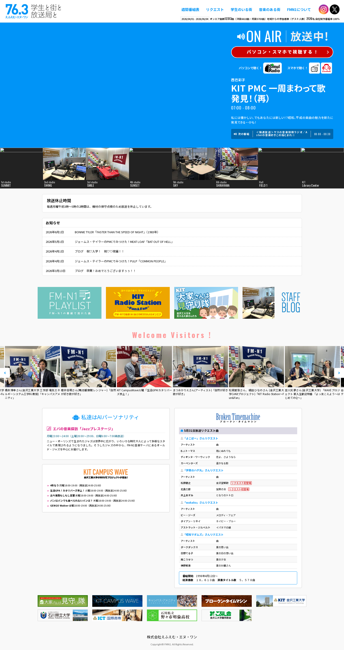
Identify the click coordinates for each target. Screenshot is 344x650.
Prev (5, 373)
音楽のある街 (269, 9)
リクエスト (215, 9)
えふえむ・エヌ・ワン (33, 11)
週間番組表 (190, 9)
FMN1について (299, 9)
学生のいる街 (241, 9)
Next (339, 373)
